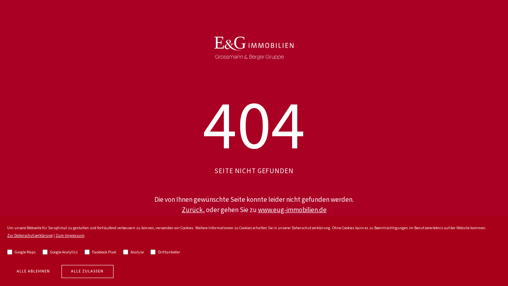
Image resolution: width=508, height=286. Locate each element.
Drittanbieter (165, 252)
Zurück (192, 210)
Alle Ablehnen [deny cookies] (33, 271)
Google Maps (21, 252)
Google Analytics (60, 252)
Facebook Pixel (100, 252)
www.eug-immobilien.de (292, 210)
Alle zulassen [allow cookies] (87, 271)
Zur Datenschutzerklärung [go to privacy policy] (30, 235)
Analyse (133, 252)
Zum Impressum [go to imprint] (70, 235)
